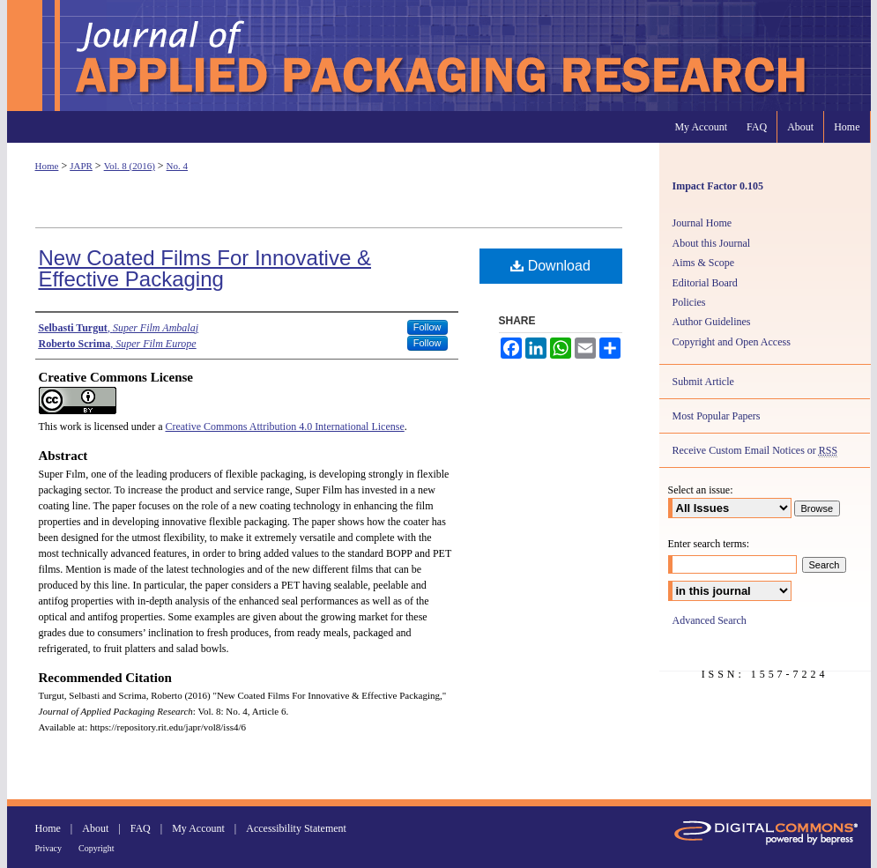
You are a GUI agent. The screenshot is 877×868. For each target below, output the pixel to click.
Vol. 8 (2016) (129, 165)
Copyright (96, 848)
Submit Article (703, 381)
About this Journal (712, 243)
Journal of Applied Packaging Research (439, 55)
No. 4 (177, 165)
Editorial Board (705, 283)
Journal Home (702, 223)
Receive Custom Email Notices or (755, 450)
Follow (427, 327)
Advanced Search (710, 620)
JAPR (81, 165)
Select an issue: (700, 490)
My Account (198, 828)
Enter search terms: (709, 544)
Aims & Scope (704, 262)
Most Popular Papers (717, 416)
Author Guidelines (712, 321)
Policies (689, 302)
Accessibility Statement (296, 828)
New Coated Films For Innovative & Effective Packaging (205, 268)
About (95, 828)
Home (47, 165)
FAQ (140, 828)
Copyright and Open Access (732, 342)
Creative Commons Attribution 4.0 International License (284, 426)
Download (550, 265)
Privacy (49, 848)
